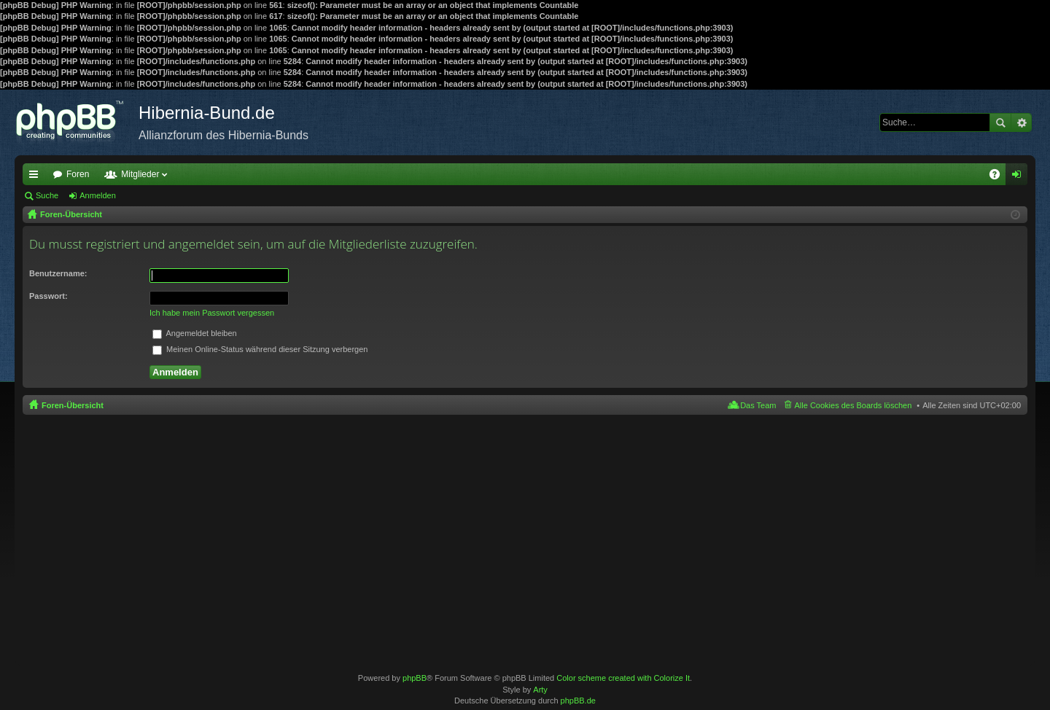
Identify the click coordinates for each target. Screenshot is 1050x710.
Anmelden (97, 195)
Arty (540, 689)
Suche (1000, 122)
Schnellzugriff (36, 177)
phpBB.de (578, 700)
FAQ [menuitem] (999, 177)
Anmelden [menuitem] (1019, 177)
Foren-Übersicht (73, 405)
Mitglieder (140, 174)
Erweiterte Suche (1021, 122)
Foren (77, 174)
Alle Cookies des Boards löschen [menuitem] (853, 405)
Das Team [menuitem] (758, 405)
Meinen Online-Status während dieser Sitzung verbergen (260, 349)
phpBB (414, 678)
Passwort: (48, 296)
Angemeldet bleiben (194, 333)
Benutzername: (58, 273)
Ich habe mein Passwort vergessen (211, 312)
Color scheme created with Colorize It (623, 678)
